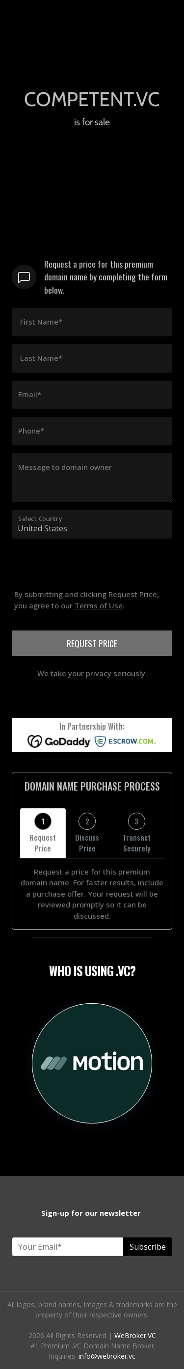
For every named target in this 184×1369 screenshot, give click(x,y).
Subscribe (148, 1246)
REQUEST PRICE (92, 643)
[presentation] (86, 583)
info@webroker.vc (107, 1356)
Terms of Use (99, 605)
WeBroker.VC (135, 1335)
